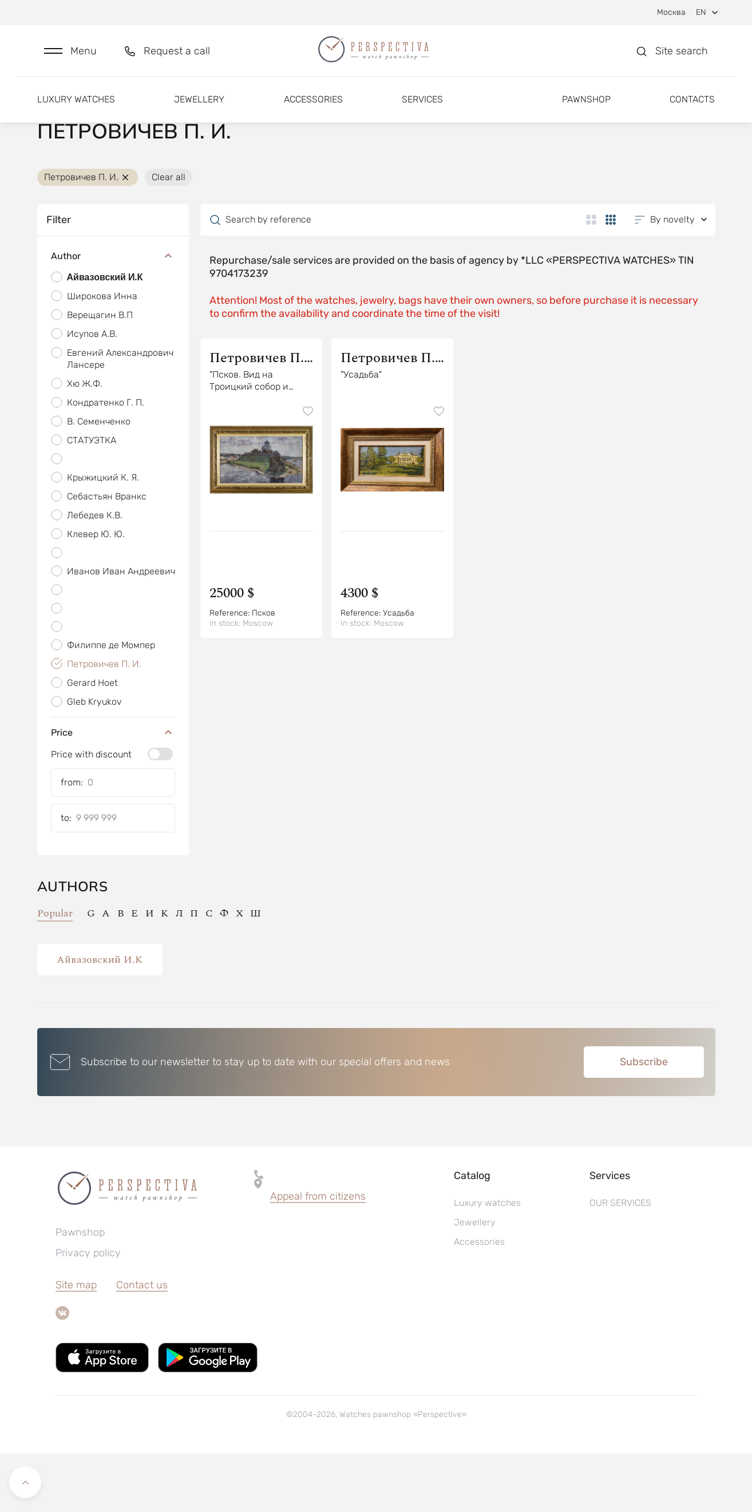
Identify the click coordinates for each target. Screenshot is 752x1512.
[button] (70, 55)
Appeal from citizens (318, 1254)
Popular (55, 972)
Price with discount (91, 812)
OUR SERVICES (620, 1261)
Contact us (142, 1343)
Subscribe (644, 1120)
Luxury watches (76, 107)
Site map (76, 1343)
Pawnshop (586, 107)
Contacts (692, 107)
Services (422, 107)
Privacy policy (88, 1311)
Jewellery (199, 107)
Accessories (313, 107)
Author (113, 315)
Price (113, 791)
